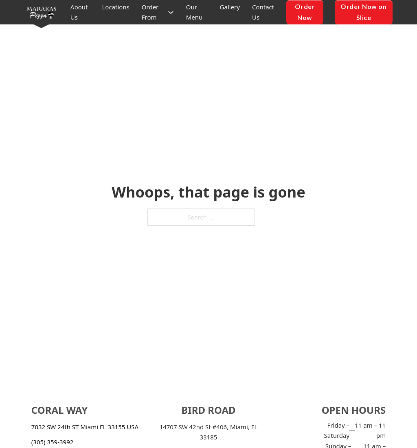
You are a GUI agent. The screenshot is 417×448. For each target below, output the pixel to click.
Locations (115, 7)
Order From (150, 12)
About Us (79, 12)
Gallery (230, 7)
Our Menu (194, 12)
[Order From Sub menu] (171, 12)
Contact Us (263, 12)
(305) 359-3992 (52, 442)
